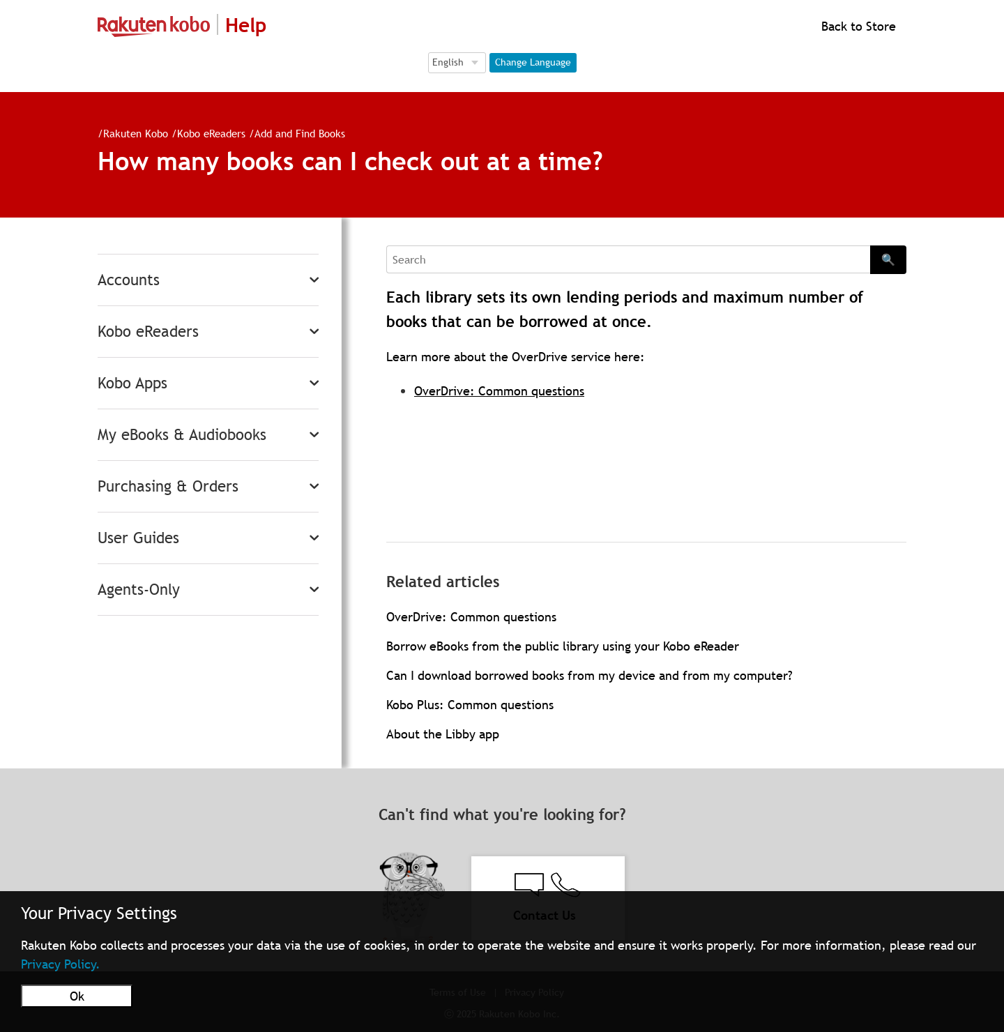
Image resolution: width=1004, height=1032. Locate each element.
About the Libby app (442, 734)
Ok (77, 996)
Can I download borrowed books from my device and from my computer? (589, 675)
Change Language (533, 62)
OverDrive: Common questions (499, 391)
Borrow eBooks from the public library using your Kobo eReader (562, 646)
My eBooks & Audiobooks (182, 434)
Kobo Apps (132, 383)
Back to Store (857, 26)
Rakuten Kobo (135, 133)
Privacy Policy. (60, 964)
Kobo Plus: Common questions (470, 705)
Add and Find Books (299, 133)
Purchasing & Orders (168, 486)
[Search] (628, 259)
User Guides (138, 538)
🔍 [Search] (888, 259)
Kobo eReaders (211, 133)
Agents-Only (139, 589)
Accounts (129, 280)
